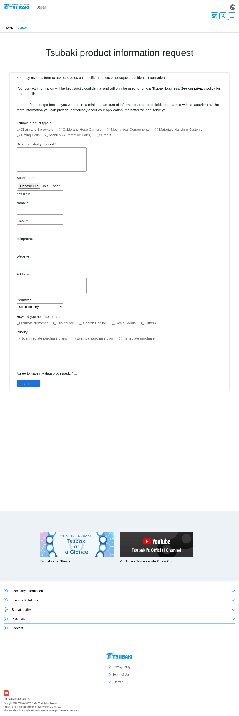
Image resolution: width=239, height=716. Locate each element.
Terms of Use (121, 674)
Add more (23, 194)
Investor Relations (25, 600)
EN (214, 16)
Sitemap (118, 682)
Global (232, 7)
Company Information (27, 591)
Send (28, 384)
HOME (9, 27)
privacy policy (204, 88)
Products (18, 619)
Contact (17, 628)
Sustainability (21, 609)
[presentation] (52, 358)
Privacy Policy (121, 667)
